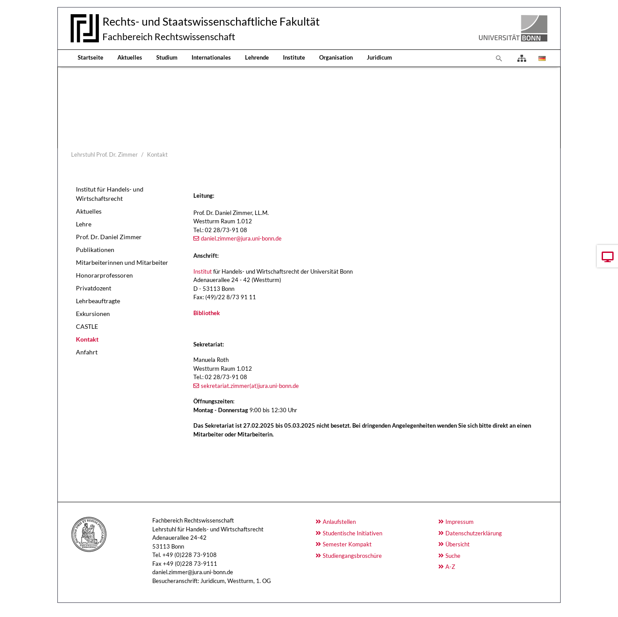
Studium (166, 57)
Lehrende (257, 57)
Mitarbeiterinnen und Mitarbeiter (122, 262)
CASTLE (87, 326)
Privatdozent (93, 288)
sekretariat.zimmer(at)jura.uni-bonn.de (250, 385)
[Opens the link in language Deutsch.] (541, 58)
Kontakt (87, 339)
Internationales (211, 57)
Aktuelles (129, 57)
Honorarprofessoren (104, 275)
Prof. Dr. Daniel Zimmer (109, 237)
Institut (202, 271)
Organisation (336, 57)
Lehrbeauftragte (98, 301)
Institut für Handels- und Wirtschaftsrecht (109, 193)
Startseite (90, 57)
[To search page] (499, 58)
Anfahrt (87, 352)
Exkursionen (93, 313)
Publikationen (95, 249)
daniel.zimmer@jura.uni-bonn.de (241, 238)
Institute (294, 57)
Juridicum (379, 57)
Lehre (83, 224)
